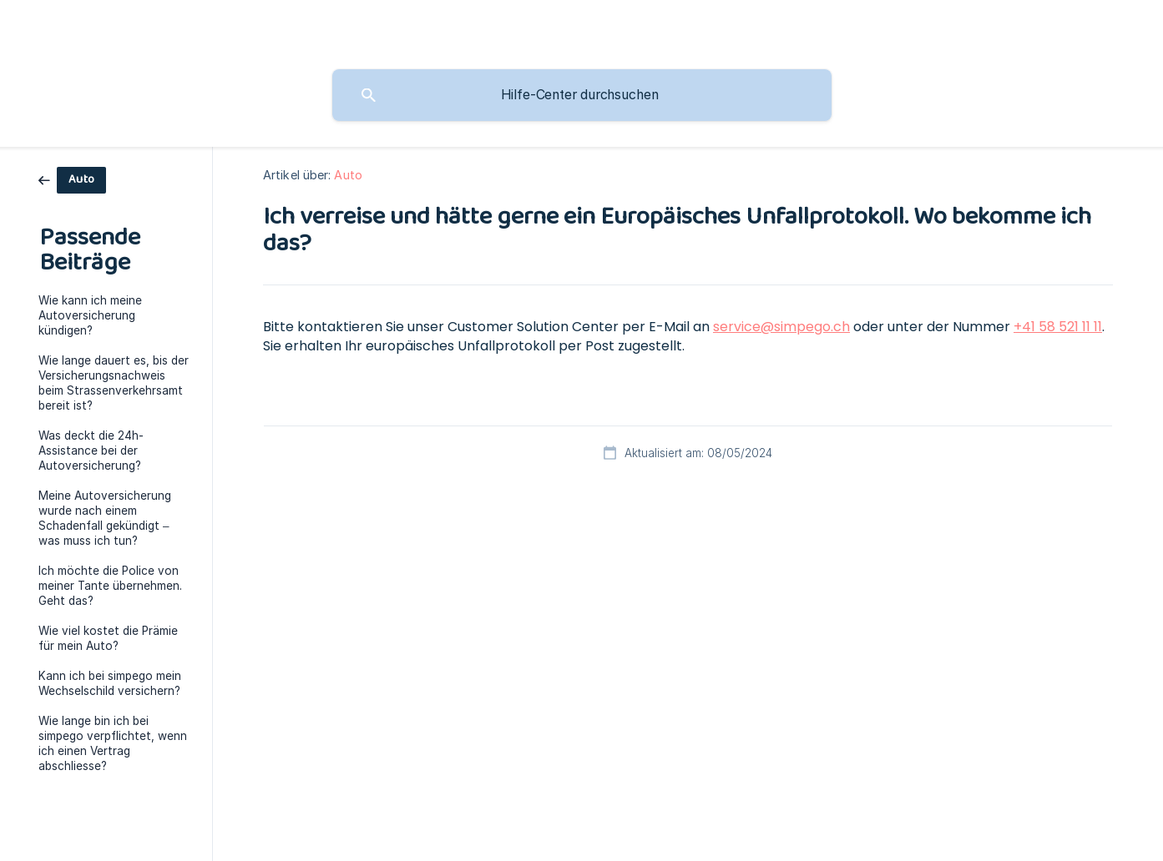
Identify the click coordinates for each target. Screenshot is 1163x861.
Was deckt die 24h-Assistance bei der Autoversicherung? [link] (91, 450)
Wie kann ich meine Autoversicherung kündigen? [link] (90, 315)
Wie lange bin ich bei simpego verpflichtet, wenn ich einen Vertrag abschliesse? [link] (112, 743)
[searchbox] (582, 95)
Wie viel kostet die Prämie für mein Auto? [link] (108, 638)
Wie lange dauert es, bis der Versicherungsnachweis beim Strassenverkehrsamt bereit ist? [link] (113, 383)
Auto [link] (348, 175)
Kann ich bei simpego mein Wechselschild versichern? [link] (109, 683)
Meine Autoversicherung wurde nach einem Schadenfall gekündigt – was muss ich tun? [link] (104, 518)
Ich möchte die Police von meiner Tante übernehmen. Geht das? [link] (110, 585)
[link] (72, 179)
